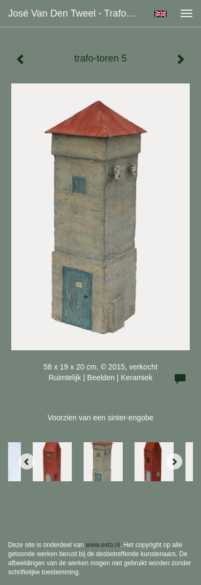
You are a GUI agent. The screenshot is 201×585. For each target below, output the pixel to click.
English (160, 14)
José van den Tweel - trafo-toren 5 (77, 13)
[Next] (174, 461)
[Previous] (27, 461)
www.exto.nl (103, 545)
